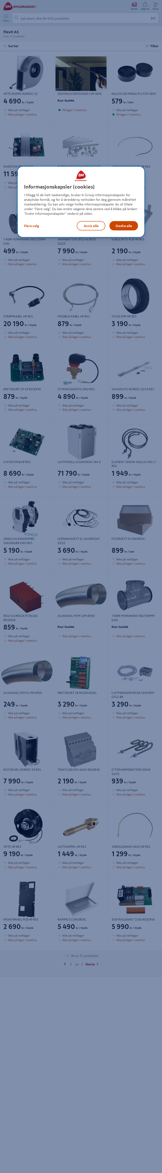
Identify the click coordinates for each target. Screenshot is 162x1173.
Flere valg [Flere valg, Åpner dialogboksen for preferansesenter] (31, 225)
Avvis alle (91, 225)
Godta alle (124, 225)
